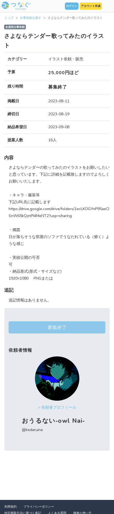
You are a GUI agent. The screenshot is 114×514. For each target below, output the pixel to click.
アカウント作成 (90, 6)
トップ (9, 18)
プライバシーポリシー (39, 507)
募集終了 (57, 327)
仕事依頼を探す (30, 18)
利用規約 (10, 507)
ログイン (71, 6)
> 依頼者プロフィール (57, 407)
